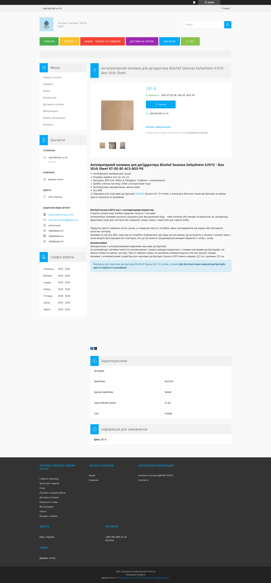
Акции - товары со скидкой (103, 41)
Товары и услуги (52, 77)
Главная (49, 41)
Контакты (169, 41)
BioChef (139, 193)
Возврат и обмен (49, 516)
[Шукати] (227, 24)
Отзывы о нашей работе (53, 492)
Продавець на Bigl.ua (135, 574)
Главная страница (49, 478)
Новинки (48, 84)
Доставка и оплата (142, 41)
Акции (46, 90)
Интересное (50, 97)
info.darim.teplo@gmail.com (63, 220)
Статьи (43, 511)
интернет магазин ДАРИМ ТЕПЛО (155, 475)
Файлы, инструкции (54, 117)
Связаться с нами (49, 502)
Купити (162, 104)
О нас (190, 41)
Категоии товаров (49, 483)
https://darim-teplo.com (61, 214)
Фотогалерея (50, 111)
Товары (69, 41)
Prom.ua (151, 571)
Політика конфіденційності (156, 578)
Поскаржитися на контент (129, 578)
